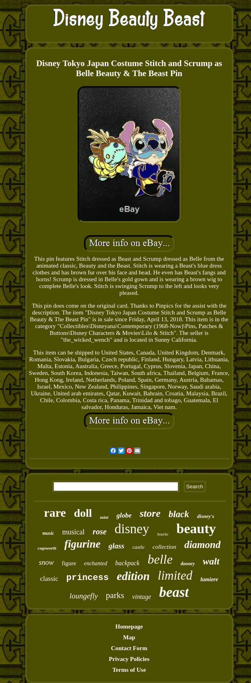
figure (69, 563)
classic (49, 578)
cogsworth (47, 548)
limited (175, 575)
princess (87, 578)
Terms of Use (129, 670)
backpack (127, 563)
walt (211, 561)
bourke (162, 534)
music (48, 533)
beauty (196, 528)
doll (83, 513)
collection (164, 547)
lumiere (209, 579)
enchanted (96, 563)
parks (115, 595)
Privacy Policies (129, 659)
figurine (82, 544)
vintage (141, 596)
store (150, 513)
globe (124, 515)
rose (99, 531)
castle (138, 547)
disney (131, 529)
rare (55, 512)
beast (174, 592)
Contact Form (129, 648)
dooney (188, 563)
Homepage (129, 626)
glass (116, 546)
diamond (202, 544)
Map (129, 637)
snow (46, 562)
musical (73, 532)
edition (133, 576)
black (179, 514)
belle (159, 559)
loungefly (83, 596)
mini (104, 517)
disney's (205, 516)
